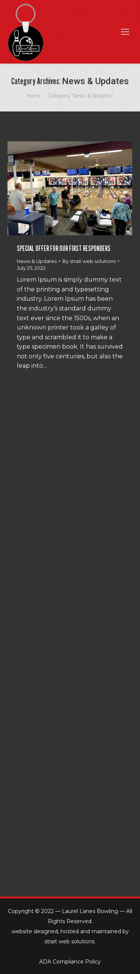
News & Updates (37, 261)
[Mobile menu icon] (125, 31)
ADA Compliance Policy (70, 961)
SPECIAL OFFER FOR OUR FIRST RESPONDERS (64, 248)
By (89, 261)
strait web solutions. (70, 941)
